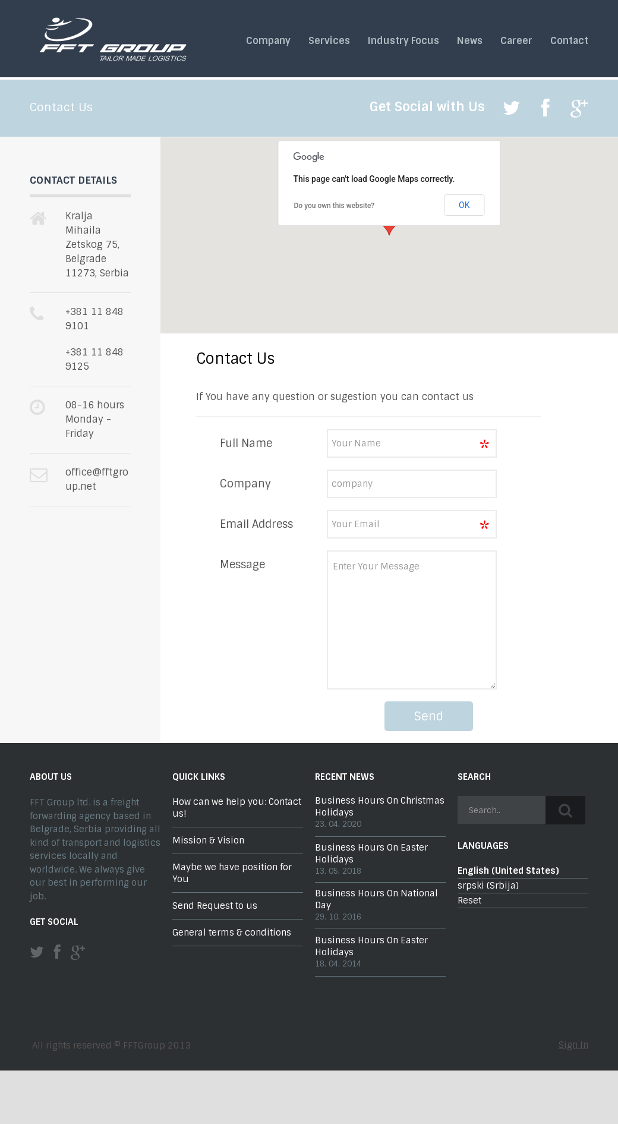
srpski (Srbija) (488, 886)
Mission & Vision (208, 840)
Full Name (246, 443)
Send (428, 716)
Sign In (573, 1045)
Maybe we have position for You (232, 873)
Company (268, 41)
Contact (569, 41)
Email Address (256, 524)
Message (242, 565)
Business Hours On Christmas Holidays (379, 806)
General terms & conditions (231, 933)
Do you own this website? (334, 205)
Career (516, 41)
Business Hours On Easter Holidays (371, 853)
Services (329, 41)
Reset (469, 900)
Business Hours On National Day (376, 899)
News (470, 41)
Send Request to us (214, 906)
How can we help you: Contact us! (236, 808)
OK (464, 205)
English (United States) (508, 871)
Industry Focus (403, 41)
